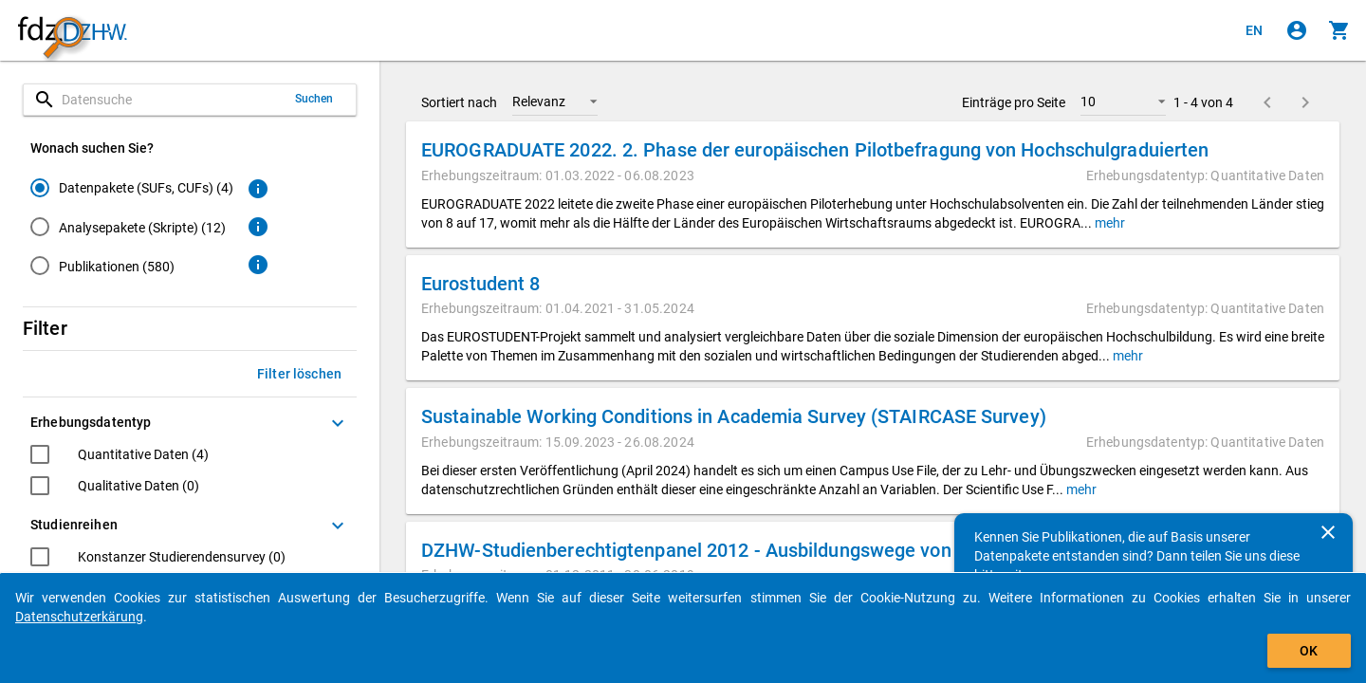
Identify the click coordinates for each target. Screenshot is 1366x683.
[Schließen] (1328, 532)
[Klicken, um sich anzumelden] (1297, 30)
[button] (555, 101)
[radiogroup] (131, 230)
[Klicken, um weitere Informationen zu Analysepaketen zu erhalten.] (258, 227)
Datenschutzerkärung (79, 616)
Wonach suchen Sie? (92, 148)
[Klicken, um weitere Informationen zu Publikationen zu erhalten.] (258, 265)
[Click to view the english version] (1254, 30)
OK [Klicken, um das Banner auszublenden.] (1309, 650)
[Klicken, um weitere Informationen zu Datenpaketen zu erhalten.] (258, 189)
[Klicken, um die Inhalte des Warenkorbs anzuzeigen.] (1339, 30)
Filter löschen (299, 373)
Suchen (314, 98)
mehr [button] (1108, 223)
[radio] (131, 187)
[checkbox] (119, 457)
